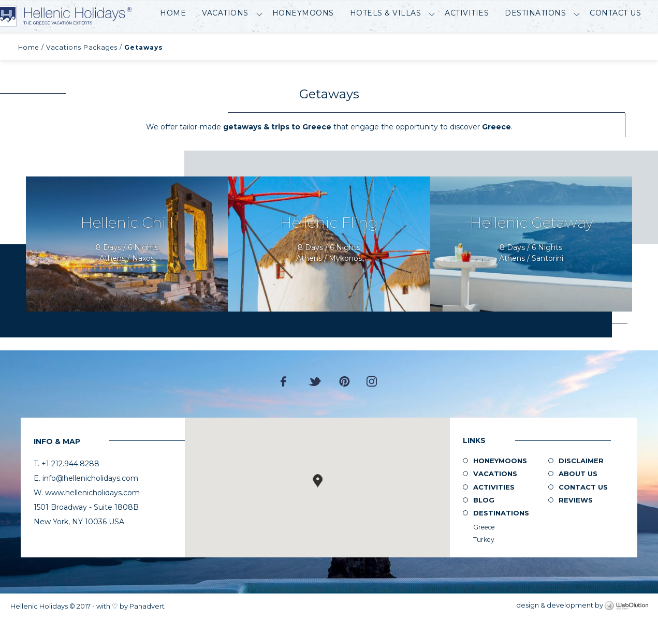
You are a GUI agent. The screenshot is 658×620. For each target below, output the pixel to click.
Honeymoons (303, 45)
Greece (484, 527)
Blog (483, 500)
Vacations (225, 45)
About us (578, 473)
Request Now (127, 243)
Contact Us (615, 45)
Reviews (576, 500)
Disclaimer (581, 460)
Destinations (535, 45)
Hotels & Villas (385, 45)
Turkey (483, 539)
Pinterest (344, 381)
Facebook (286, 381)
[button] (317, 481)
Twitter (315, 381)
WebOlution (626, 606)
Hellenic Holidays (83, 16)
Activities (467, 45)
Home (173, 45)
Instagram (372, 381)
